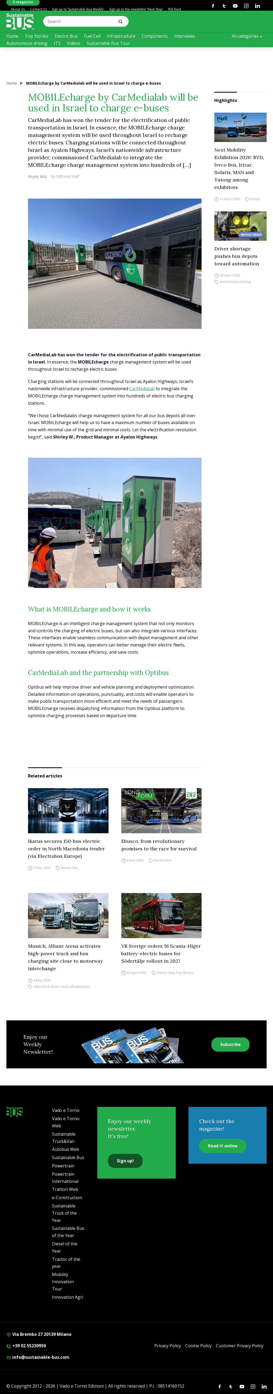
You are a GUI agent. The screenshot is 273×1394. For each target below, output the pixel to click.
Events (255, 199)
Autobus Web (65, 1149)
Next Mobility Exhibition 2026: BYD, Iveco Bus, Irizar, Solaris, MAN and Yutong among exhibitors (239, 168)
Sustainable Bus (68, 1157)
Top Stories (36, 36)
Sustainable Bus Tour (108, 43)
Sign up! (125, 1161)
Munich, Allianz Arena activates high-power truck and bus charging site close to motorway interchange (65, 957)
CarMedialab (142, 389)
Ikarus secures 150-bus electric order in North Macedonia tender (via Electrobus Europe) (66, 848)
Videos (73, 43)
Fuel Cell (92, 36)
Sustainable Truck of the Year (64, 1213)
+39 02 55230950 (26, 1346)
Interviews (184, 36)
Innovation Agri (67, 1297)
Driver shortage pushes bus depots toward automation (236, 256)
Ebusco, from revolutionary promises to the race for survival (159, 845)
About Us (18, 9)
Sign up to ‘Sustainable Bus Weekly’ (78, 9)
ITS (57, 43)
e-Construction (67, 1198)
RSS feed (174, 9)
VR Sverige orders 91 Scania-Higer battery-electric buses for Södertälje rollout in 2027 (161, 953)
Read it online (223, 1146)
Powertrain (63, 1166)
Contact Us (38, 9)
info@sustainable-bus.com (37, 1357)
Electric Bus (66, 36)
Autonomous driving (26, 43)
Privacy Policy (167, 1346)
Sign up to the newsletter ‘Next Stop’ (136, 9)
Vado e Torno (65, 1110)
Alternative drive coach (50, 986)
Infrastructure (121, 36)
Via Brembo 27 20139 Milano (38, 1334)
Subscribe (230, 1044)
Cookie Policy (198, 1346)
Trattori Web (65, 1189)
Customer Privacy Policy (239, 1346)
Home (12, 36)
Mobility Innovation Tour (63, 1281)
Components (155, 36)
